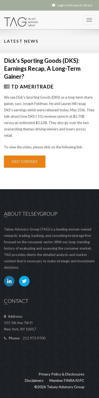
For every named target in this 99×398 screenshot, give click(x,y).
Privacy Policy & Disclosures (61, 374)
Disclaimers (34, 380)
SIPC (80, 380)
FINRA (69, 380)
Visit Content (25, 162)
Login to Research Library (72, 5)
